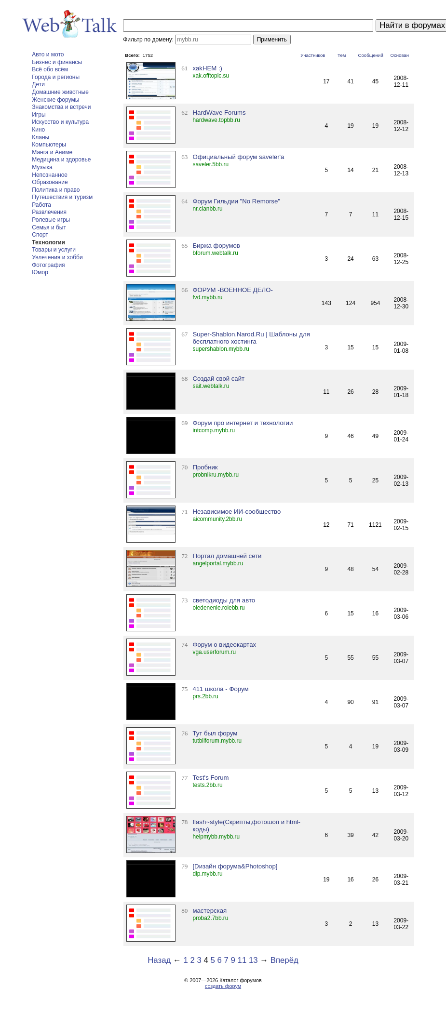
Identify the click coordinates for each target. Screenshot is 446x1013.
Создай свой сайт (218, 378)
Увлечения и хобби (57, 257)
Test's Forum (210, 777)
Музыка (42, 167)
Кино (38, 129)
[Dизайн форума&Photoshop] (234, 866)
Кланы (40, 137)
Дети (38, 84)
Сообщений (370, 55)
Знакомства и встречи (61, 107)
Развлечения (49, 212)
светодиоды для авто (223, 600)
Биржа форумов (216, 245)
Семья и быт (49, 227)
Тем (342, 55)
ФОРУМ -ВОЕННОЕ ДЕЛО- (232, 289)
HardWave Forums (218, 112)
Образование (50, 182)
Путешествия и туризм (62, 197)
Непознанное (50, 175)
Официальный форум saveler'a (238, 156)
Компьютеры (49, 144)
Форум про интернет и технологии (242, 423)
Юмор (40, 272)
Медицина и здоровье (61, 159)
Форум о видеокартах (224, 644)
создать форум (223, 986)
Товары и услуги (54, 249)
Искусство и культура (60, 122)
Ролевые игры (51, 219)
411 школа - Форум (220, 689)
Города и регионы (56, 77)
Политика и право (56, 190)
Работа (41, 204)
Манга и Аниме (52, 152)
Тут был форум (214, 733)
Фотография (48, 265)
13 (253, 960)
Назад (159, 960)
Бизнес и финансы (57, 62)
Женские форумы (55, 99)
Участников (312, 55)
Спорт (40, 234)
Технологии (48, 242)
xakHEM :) (207, 68)
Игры (38, 114)
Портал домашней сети (226, 556)
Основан (399, 55)
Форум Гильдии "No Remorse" (236, 201)
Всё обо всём (50, 69)
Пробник (204, 467)
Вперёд (284, 960)
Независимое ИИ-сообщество (236, 511)
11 (242, 960)
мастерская (209, 910)
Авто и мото (48, 54)
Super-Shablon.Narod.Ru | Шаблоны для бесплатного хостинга (251, 338)
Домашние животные (60, 92)
